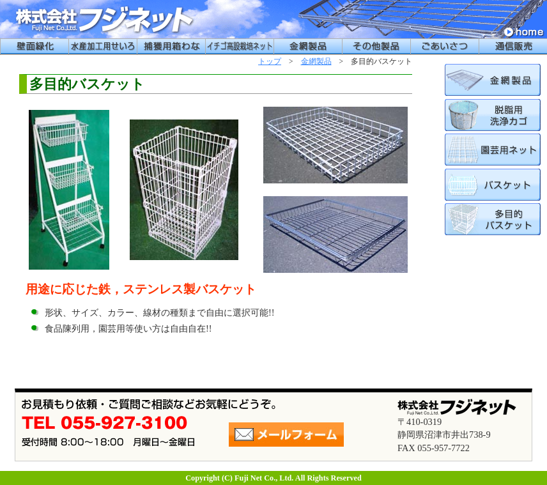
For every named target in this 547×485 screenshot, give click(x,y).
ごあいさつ (444, 46)
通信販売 (513, 46)
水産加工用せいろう (102, 46)
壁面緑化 (34, 46)
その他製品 (376, 46)
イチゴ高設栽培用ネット (239, 46)
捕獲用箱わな (171, 46)
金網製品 (308, 46)
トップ (269, 61)
